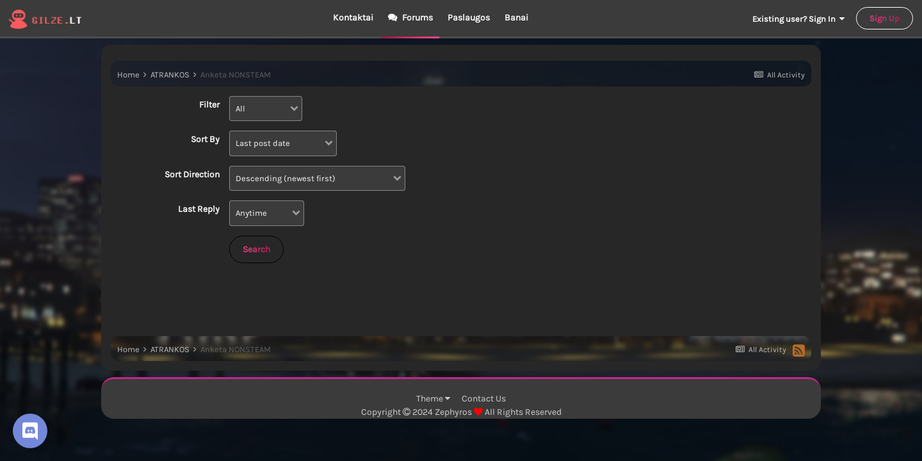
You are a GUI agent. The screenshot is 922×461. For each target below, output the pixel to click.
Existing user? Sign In (798, 19)
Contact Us (484, 398)
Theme (433, 398)
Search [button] (256, 249)
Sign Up (884, 18)
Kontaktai (353, 17)
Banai (516, 17)
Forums (416, 17)
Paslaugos (469, 17)
